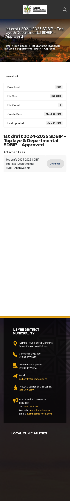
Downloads (20, 45)
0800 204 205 (31, 406)
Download (12, 76)
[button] (64, 9)
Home (7, 45)
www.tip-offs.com (40, 410)
